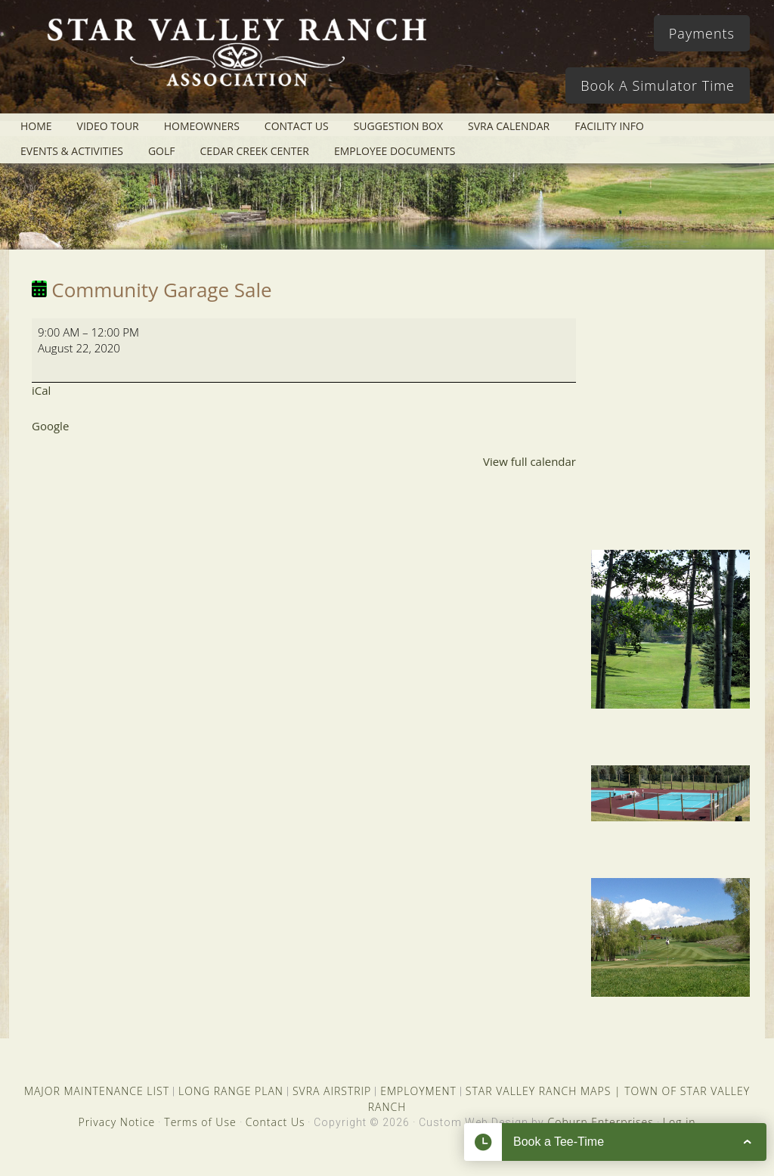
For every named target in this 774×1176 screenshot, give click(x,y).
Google (50, 425)
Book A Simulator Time (657, 85)
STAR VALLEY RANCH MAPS (538, 1091)
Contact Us (275, 1122)
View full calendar (529, 461)
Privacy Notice (116, 1122)
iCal (41, 390)
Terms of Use (200, 1122)
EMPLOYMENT (418, 1091)
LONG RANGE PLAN (230, 1091)
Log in (679, 1122)
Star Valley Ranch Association (236, 64)
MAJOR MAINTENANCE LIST (96, 1091)
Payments (702, 33)
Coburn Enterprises (600, 1122)
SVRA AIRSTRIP (332, 1091)
